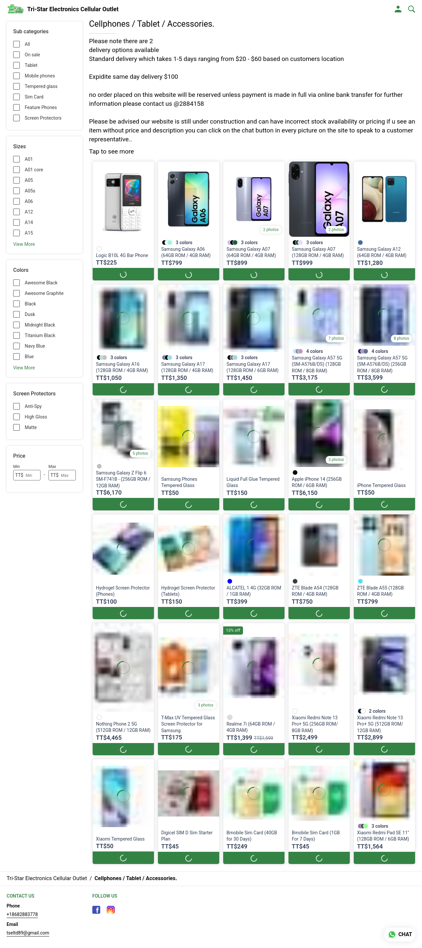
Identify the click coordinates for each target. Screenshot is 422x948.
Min (16, 466)
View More (24, 244)
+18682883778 (22, 914)
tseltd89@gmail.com (28, 932)
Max (52, 466)
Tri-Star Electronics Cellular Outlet (73, 9)
